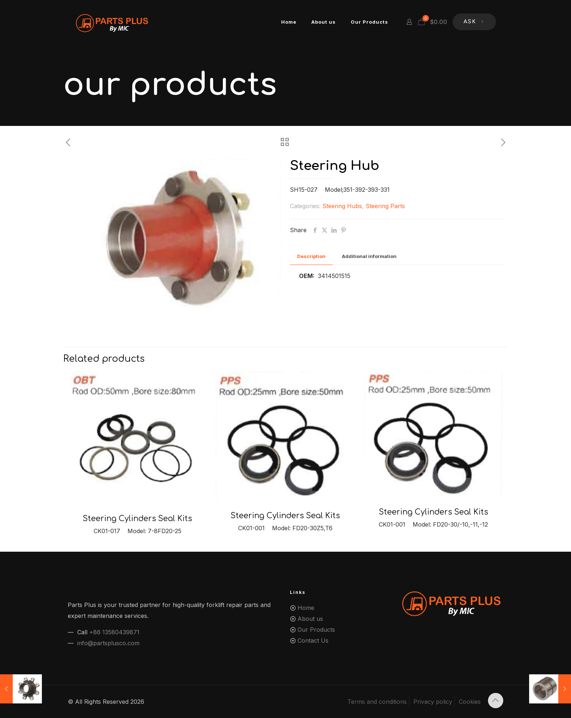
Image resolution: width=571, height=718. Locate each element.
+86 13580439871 (114, 632)
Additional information (369, 256)
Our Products (316, 629)
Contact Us (313, 640)
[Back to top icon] (495, 700)
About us (310, 618)
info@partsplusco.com (108, 643)
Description (311, 256)
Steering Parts (385, 206)
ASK (474, 22)
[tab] (311, 256)
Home (306, 607)
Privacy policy (432, 701)
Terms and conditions (377, 701)
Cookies (470, 701)
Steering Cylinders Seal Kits (137, 518)
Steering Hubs (342, 206)
